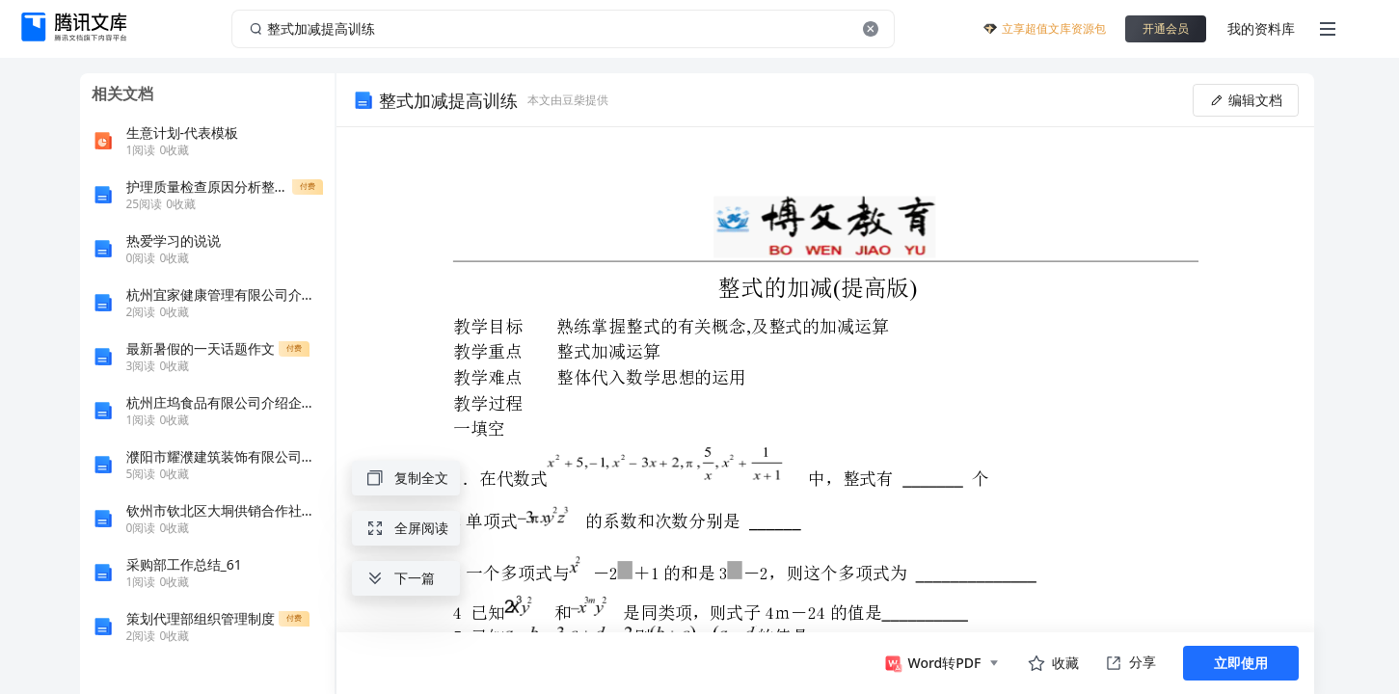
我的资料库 (1261, 28)
